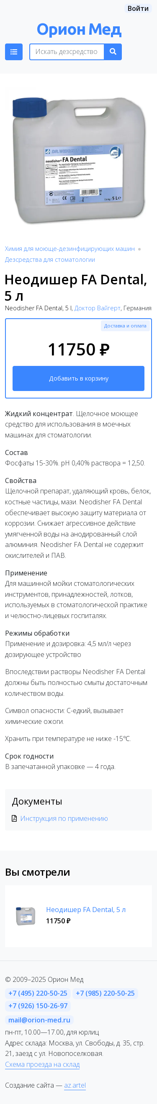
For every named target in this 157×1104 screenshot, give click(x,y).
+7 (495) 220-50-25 (37, 993)
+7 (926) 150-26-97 (37, 1005)
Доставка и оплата (125, 325)
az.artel (75, 1085)
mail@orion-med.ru (39, 1020)
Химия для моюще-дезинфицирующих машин (70, 249)
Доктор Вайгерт (98, 308)
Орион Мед (78, 29)
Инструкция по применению (64, 818)
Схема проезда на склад (42, 1064)
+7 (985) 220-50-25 (105, 993)
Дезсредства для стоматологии (50, 259)
